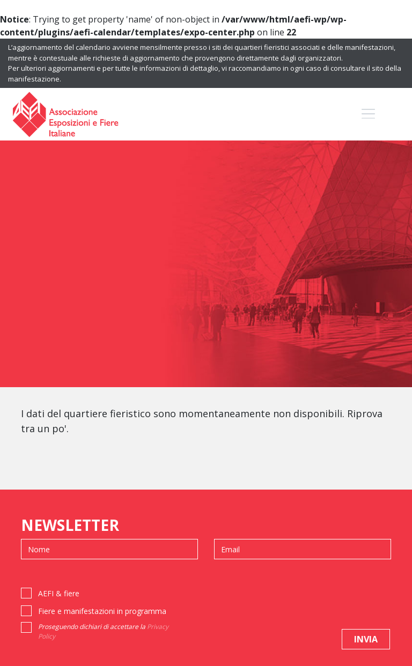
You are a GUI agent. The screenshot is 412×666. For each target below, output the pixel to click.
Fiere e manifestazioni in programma (102, 611)
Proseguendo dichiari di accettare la (103, 631)
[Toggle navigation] (368, 114)
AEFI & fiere (58, 593)
